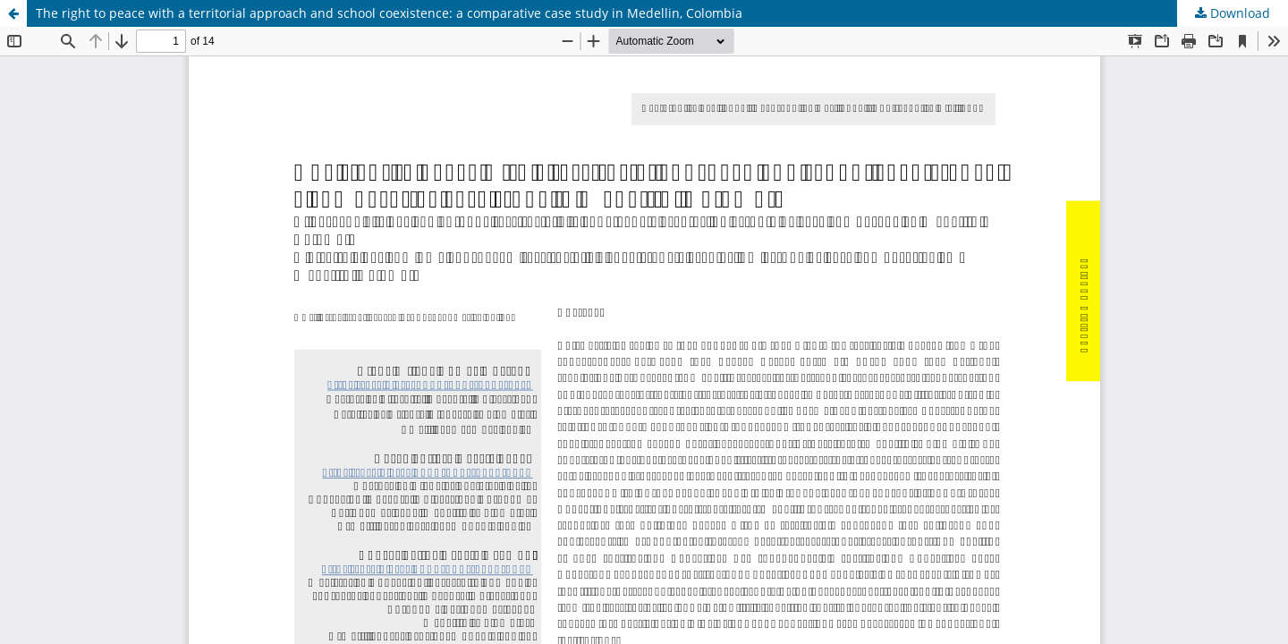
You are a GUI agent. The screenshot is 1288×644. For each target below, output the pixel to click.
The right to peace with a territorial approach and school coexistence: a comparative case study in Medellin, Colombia (389, 12)
